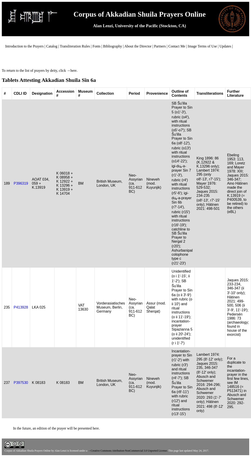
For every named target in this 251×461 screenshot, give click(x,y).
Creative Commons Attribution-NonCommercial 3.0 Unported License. (129, 450)
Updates (225, 46)
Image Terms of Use (202, 46)
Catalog (51, 46)
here (73, 70)
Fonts (96, 46)
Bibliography (112, 46)
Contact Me (176, 46)
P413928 (21, 307)
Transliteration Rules (75, 46)
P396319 (21, 183)
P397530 (21, 383)
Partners (160, 46)
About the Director (138, 46)
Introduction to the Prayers (24, 46)
